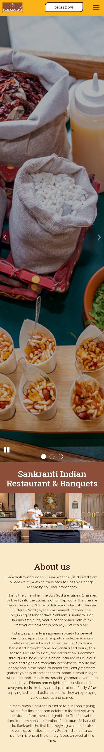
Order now (63, 7)
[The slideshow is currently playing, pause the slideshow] (6, 450)
